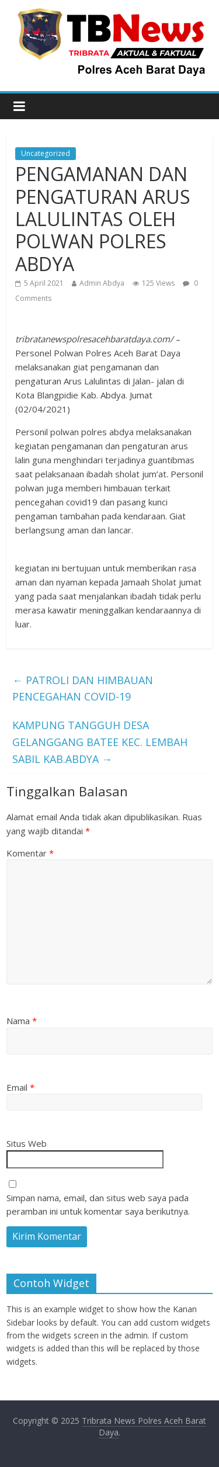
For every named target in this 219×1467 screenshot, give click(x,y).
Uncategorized (45, 153)
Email (20, 1087)
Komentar (30, 853)
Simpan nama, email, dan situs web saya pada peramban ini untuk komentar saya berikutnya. (98, 1204)
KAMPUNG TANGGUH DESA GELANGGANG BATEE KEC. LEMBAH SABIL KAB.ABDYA (99, 742)
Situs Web (26, 1143)
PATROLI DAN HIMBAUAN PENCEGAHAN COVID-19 (82, 688)
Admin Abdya (101, 283)
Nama (21, 1020)
